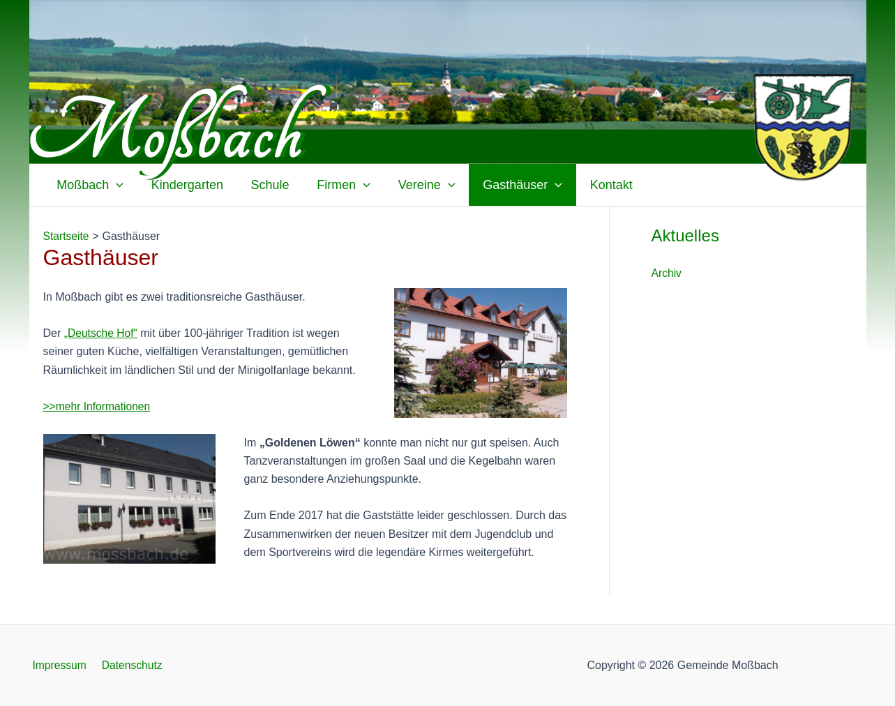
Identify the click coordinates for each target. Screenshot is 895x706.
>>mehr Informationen (98, 406)
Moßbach (89, 185)
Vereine (415, 185)
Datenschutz (127, 665)
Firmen (334, 185)
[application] (115, 185)
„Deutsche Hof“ (102, 333)
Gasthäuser (508, 185)
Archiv (667, 273)
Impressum (56, 665)
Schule (263, 185)
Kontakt (594, 185)
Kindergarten (183, 185)
